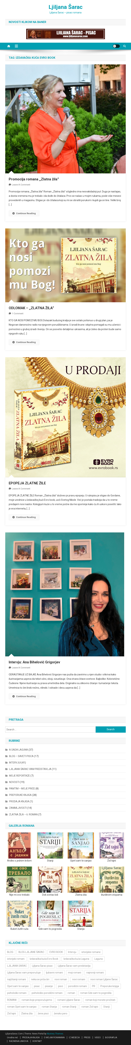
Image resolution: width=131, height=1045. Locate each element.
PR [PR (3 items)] (93, 986)
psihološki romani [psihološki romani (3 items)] (16, 993)
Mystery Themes (55, 1033)
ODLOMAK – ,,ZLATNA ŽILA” (31, 308)
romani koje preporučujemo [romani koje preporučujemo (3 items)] (37, 1000)
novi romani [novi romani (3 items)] (78, 979)
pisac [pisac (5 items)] (37, 986)
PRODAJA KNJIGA (19, 801)
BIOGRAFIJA (111, 1037)
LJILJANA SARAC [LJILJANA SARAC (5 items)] (17, 965)
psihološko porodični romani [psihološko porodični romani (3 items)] (47, 993)
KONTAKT (37, 1041)
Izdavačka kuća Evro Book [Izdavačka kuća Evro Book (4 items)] (44, 958)
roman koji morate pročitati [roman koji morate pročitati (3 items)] (100, 1000)
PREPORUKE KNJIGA (20, 795)
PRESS (87, 1037)
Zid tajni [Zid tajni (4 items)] (11, 1013)
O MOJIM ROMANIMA (54, 1037)
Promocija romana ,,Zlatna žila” (34, 179)
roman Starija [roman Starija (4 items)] (49, 1006)
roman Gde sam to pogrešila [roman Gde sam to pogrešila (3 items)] (95, 993)
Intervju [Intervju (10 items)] (72, 952)
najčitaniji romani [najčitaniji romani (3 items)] (16, 979)
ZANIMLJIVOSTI (18, 807)
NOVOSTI (14, 782)
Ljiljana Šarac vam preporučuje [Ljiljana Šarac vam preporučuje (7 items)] (24, 972)
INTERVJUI (15, 762)
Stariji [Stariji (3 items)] (106, 1006)
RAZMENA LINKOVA (18, 1041)
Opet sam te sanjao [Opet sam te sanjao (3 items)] (18, 986)
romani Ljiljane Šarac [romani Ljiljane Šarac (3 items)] (68, 1000)
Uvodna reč (12, 1037)
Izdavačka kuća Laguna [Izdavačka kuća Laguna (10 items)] (76, 958)
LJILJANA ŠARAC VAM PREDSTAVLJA (30, 769)
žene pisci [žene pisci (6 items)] (43, 1013)
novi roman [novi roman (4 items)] (61, 979)
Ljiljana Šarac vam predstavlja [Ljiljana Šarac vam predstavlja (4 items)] (74, 965)
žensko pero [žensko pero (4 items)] (60, 1013)
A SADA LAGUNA (18, 749)
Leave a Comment (21, 184)
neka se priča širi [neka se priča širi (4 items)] (40, 979)
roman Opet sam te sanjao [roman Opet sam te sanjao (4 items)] (22, 1006)
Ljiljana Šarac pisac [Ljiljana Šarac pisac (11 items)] (42, 965)
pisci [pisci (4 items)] (60, 986)
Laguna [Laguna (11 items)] (98, 958)
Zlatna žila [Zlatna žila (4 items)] (27, 1013)
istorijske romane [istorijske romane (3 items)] (91, 952)
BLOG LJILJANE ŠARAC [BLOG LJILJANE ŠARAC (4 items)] (31, 952)
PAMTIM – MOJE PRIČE (22, 788)
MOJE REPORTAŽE (19, 775)
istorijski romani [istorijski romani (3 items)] (15, 958)
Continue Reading (24, 213)
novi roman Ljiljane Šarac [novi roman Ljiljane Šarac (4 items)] (104, 979)
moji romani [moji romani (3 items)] (74, 972)
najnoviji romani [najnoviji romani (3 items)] (95, 972)
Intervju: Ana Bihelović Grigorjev (34, 662)
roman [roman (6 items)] (71, 993)
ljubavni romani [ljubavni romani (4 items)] (54, 972)
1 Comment (17, 313)
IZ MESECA (74, 1037)
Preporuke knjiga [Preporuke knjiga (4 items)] (109, 986)
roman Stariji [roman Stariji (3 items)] (69, 1006)
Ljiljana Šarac (66, 7)
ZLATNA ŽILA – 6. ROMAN (23, 814)
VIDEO (98, 1037)
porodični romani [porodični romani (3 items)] (77, 986)
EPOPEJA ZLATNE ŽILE (27, 483)
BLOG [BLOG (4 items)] (10, 952)
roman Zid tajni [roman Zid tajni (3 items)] (90, 1006)
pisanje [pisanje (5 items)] (49, 986)
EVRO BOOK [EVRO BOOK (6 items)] (56, 952)
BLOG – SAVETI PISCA (21, 756)
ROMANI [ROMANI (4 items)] (11, 1000)
